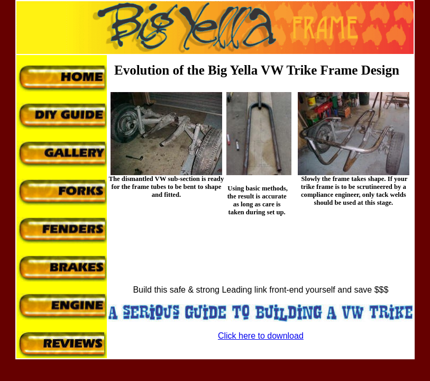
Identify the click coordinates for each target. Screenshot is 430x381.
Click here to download (261, 335)
